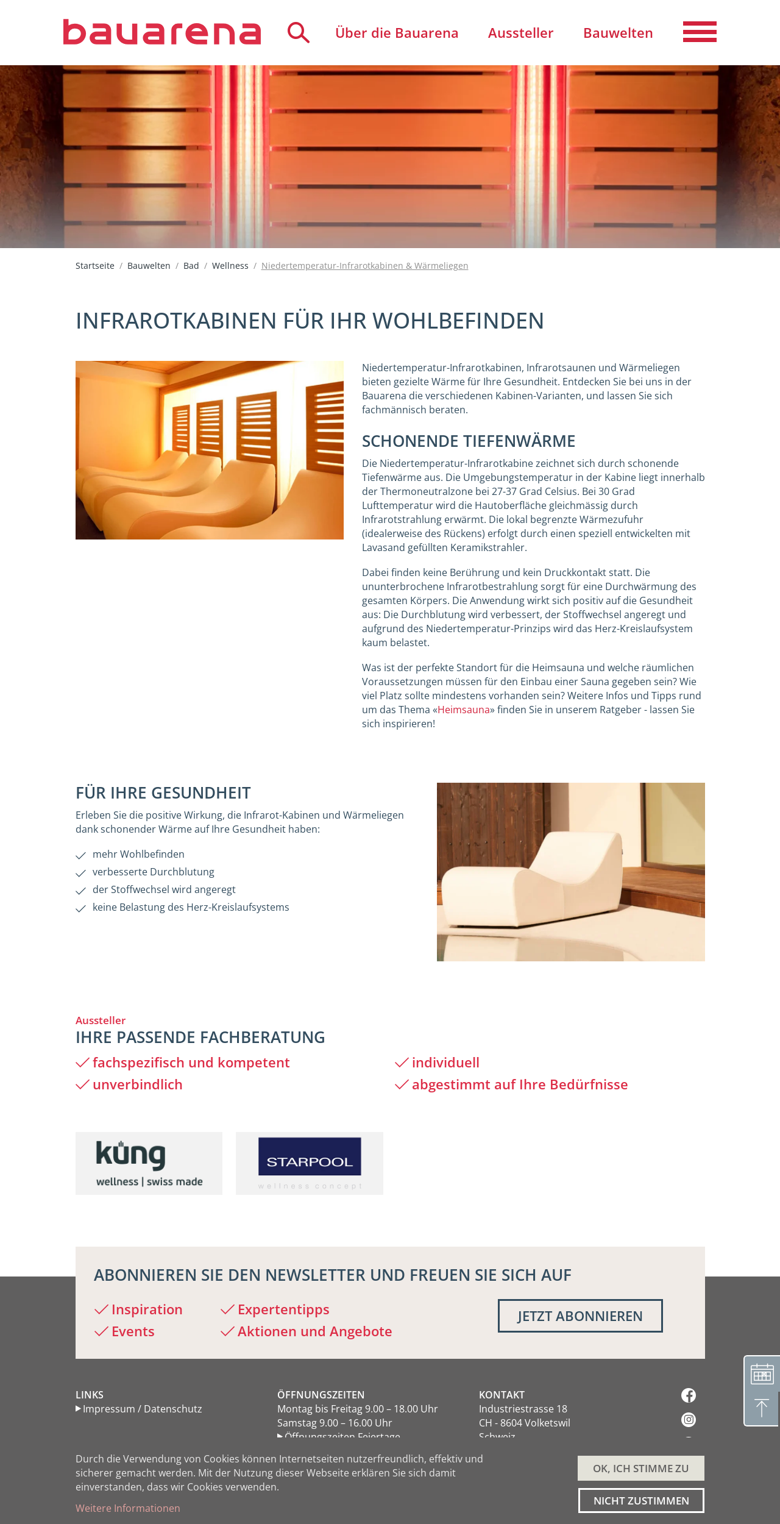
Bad (191, 265)
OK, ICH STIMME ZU (641, 1468)
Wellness (230, 265)
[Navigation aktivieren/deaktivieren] (699, 32)
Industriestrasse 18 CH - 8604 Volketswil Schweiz (524, 1423)
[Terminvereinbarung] (761, 1371)
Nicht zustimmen (641, 1501)
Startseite (95, 265)
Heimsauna (464, 709)
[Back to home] (162, 32)
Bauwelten (149, 265)
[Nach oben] (761, 1408)
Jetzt (580, 1315)
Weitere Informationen (128, 1508)
